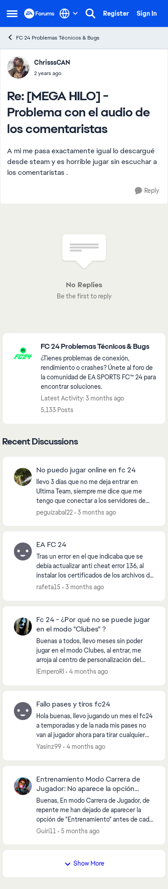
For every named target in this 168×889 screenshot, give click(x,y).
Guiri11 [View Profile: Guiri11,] (46, 831)
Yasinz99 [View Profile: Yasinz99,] (48, 746)
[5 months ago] (78, 831)
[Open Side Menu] (12, 13)
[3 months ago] (95, 512)
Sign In (147, 13)
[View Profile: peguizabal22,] (23, 477)
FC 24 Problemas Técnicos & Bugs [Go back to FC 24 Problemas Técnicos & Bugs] (53, 37)
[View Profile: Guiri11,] (23, 786)
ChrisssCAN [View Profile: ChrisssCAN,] (52, 62)
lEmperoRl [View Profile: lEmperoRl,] (50, 671)
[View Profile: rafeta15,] (23, 551)
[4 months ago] (87, 671)
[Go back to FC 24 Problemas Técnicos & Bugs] (98, 346)
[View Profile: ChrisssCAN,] (18, 67)
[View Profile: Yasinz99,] (23, 711)
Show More (84, 863)
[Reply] (147, 191)
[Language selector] (69, 13)
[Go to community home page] (39, 13)
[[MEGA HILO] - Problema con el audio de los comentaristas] (52, 73)
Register (116, 13)
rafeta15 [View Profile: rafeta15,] (48, 587)
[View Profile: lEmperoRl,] (23, 627)
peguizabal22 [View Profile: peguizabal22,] (54, 512)
